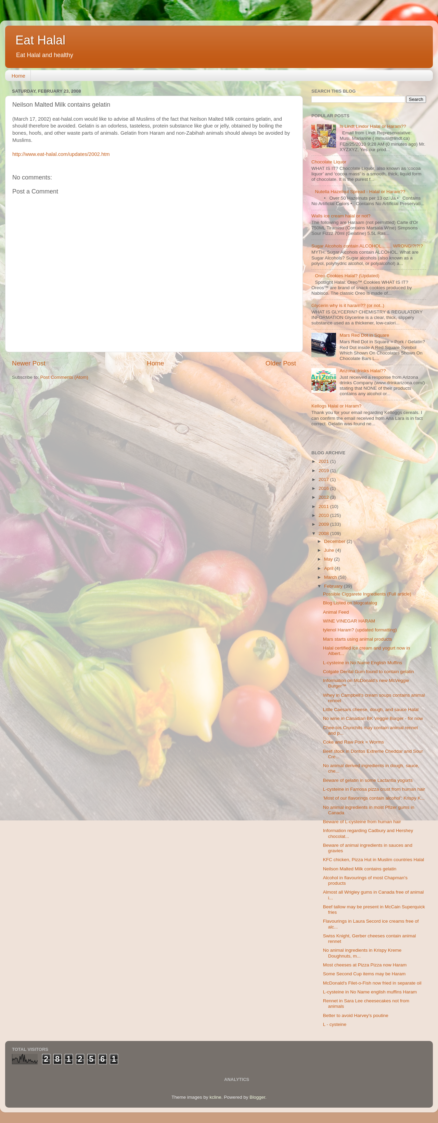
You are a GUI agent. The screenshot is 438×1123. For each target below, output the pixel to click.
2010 (324, 515)
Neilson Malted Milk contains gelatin (360, 868)
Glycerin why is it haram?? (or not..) (347, 305)
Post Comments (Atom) (64, 377)
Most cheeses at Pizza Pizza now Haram (365, 964)
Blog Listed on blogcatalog (350, 602)
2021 (324, 461)
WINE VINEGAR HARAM (349, 621)
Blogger (257, 1097)
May (329, 559)
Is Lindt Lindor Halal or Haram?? (372, 126)
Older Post (281, 363)
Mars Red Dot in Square (364, 335)
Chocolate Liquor (328, 161)
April (329, 568)
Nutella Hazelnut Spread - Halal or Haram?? (360, 191)
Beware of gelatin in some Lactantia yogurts (368, 780)
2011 (324, 506)
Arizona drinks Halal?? (362, 370)
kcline (215, 1097)
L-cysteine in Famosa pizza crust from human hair (374, 789)
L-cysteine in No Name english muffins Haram (370, 991)
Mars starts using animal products (357, 639)
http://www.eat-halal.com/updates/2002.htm (61, 154)
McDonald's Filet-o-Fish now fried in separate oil (372, 983)
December (335, 541)
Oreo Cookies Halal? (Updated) (347, 275)
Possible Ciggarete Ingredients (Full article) (367, 594)
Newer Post (29, 363)
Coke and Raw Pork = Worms (353, 742)
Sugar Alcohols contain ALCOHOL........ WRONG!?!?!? (367, 246)
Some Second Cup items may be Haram (364, 973)
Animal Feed (336, 612)
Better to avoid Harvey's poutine (355, 1015)
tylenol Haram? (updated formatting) (360, 629)
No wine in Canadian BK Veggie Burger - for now (373, 718)
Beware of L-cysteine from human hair (362, 821)
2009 (324, 524)
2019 (324, 470)
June (329, 550)
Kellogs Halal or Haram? (336, 406)
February (334, 586)
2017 (324, 479)
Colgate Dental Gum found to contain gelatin (368, 671)
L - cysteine (335, 1024)
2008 (324, 533)
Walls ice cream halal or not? (341, 215)
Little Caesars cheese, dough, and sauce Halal (370, 709)
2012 (324, 497)
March (331, 577)
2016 (324, 488)
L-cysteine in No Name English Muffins (362, 662)
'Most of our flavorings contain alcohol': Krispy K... (374, 798)
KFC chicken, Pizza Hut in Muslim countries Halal (373, 859)
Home (18, 76)
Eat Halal (40, 40)
